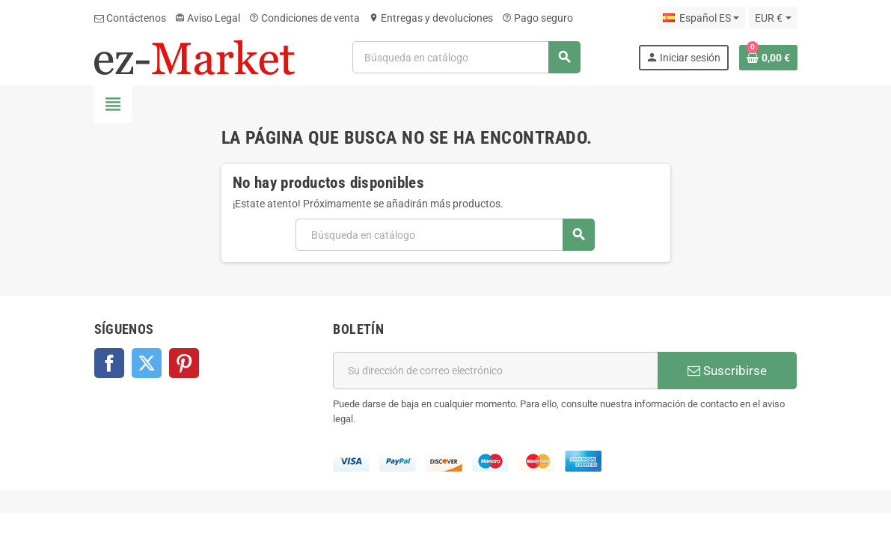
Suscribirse (727, 370)
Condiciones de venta (304, 18)
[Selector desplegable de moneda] (773, 18)
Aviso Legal (207, 18)
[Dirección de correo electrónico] (495, 370)
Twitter (147, 363)
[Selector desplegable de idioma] (701, 18)
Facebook (109, 363)
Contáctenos (130, 18)
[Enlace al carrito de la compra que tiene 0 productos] (768, 57)
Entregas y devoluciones (431, 18)
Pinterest (184, 363)
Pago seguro (537, 18)
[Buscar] (466, 57)
